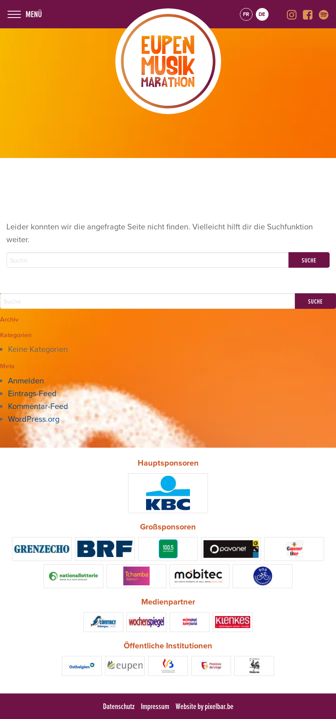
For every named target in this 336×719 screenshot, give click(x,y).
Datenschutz (118, 706)
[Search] (147, 260)
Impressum (155, 706)
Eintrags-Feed (32, 393)
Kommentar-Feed (38, 406)
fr (246, 14)
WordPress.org (33, 419)
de (262, 14)
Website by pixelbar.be (204, 706)
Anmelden (26, 380)
